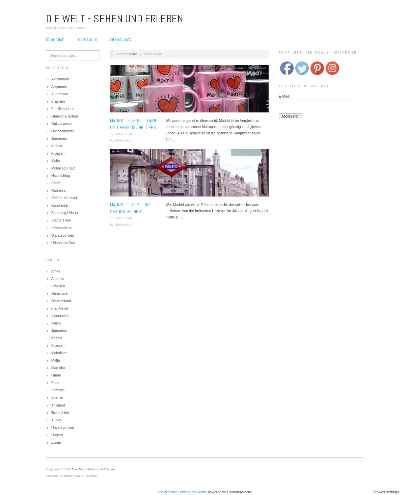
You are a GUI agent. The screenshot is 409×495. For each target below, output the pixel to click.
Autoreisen (59, 94)
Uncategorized (62, 235)
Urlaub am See (63, 243)
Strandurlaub (61, 228)
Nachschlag (60, 176)
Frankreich (59, 308)
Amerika (57, 279)
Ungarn (57, 435)
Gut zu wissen (62, 124)
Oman (56, 375)
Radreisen (59, 190)
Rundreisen (60, 205)
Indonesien (60, 316)
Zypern (56, 442)
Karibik (56, 146)
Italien (56, 323)
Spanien (57, 397)
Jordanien (59, 138)
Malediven (59, 353)
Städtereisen (61, 220)
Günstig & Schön (64, 116)
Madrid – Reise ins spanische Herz (130, 208)
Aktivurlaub (60, 79)
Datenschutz (120, 39)
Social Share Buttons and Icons (182, 492)
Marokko (58, 368)
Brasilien (58, 101)
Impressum (86, 39)
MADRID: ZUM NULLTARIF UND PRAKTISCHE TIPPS (133, 124)
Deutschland (61, 301)
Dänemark (59, 293)
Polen (55, 183)
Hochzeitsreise (63, 131)
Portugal (57, 390)
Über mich (55, 39)
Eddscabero (123, 140)
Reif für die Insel (64, 198)
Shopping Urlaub (64, 213)
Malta (55, 161)
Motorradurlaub (63, 168)
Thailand (58, 405)
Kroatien (57, 153)
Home (133, 54)
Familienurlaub (63, 109)
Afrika (55, 271)
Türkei (56, 420)
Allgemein (59, 86)
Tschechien (60, 413)
